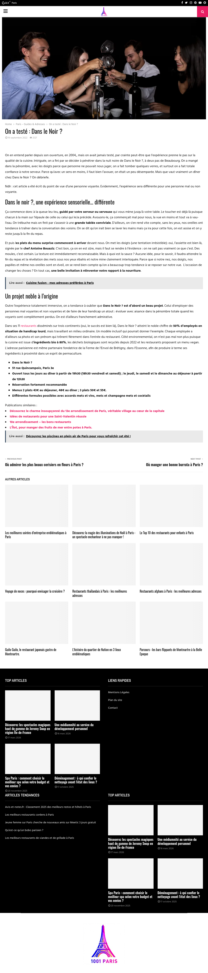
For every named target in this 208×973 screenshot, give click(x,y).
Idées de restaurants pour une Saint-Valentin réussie (48, 416)
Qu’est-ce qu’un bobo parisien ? (24, 830)
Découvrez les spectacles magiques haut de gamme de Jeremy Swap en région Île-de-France (27, 728)
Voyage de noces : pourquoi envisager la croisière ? (35, 591)
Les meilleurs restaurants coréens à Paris (29, 815)
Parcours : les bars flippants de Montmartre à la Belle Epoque (171, 651)
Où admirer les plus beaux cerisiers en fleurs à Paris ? (44, 464)
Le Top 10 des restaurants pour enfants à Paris (167, 532)
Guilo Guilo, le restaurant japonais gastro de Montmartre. (30, 651)
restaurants (28, 326)
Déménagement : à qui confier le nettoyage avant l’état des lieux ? (76, 780)
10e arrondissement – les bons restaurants (40, 422)
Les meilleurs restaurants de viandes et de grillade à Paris (39, 838)
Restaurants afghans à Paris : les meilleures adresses (171, 591)
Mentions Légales (118, 692)
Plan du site (115, 700)
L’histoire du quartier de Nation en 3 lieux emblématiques (96, 651)
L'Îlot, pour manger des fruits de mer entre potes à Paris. (51, 427)
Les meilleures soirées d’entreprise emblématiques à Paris (35, 534)
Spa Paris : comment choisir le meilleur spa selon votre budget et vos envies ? (27, 782)
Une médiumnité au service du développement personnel (74, 726)
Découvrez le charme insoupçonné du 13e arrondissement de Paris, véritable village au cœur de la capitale (87, 411)
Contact (113, 708)
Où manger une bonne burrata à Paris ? (174, 464)
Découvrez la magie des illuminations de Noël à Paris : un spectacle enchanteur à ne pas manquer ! (103, 534)
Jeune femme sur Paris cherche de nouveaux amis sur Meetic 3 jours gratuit (50, 822)
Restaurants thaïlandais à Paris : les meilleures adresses (99, 593)
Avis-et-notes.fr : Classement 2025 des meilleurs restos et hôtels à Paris (48, 807)
